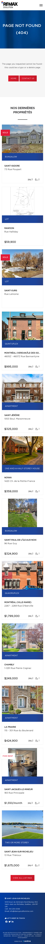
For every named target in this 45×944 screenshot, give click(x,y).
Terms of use (29, 936)
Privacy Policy (17, 936)
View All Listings (22, 878)
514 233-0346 (14, 909)
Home (13, 78)
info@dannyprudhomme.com (21, 911)
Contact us (28, 78)
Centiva (27, 941)
